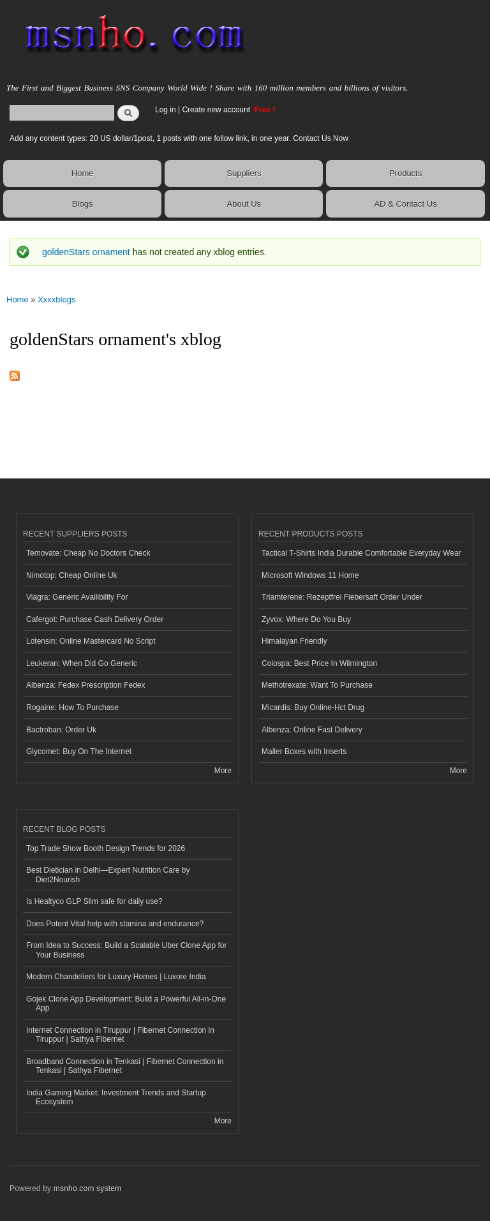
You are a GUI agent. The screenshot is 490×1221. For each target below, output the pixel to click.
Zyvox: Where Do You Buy (306, 619)
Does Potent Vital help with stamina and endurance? (115, 923)
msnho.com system (87, 1188)
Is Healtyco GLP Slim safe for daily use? (94, 901)
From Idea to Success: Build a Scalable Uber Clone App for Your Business (126, 950)
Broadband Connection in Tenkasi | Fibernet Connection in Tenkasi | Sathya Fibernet (124, 1066)
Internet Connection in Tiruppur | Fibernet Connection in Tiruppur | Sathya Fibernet (120, 1035)
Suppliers (243, 173)
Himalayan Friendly (294, 641)
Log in (165, 109)
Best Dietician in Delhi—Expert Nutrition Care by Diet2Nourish (107, 875)
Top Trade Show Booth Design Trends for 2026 (105, 848)
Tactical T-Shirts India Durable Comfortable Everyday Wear (361, 553)
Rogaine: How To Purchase (72, 707)
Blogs (82, 204)
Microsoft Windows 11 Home (310, 575)
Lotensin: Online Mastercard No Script (91, 641)
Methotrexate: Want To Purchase (317, 685)
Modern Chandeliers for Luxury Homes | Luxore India (116, 976)
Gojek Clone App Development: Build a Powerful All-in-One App (126, 1003)
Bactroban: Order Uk (61, 729)
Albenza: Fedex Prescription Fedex (85, 685)
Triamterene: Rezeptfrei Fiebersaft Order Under (342, 597)
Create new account (217, 109)
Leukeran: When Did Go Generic (81, 663)
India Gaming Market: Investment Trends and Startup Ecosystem (116, 1097)
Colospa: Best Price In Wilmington (319, 663)
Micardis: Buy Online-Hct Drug (313, 707)
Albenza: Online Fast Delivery (312, 729)
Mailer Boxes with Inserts (304, 751)
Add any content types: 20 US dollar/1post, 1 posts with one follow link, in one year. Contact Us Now (179, 138)
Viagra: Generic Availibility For (77, 597)
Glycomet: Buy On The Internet (78, 751)
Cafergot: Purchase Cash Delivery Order (94, 619)
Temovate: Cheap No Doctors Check (88, 553)
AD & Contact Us (405, 204)
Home (82, 173)
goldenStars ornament (86, 252)
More (223, 770)
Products (405, 173)
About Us (244, 204)
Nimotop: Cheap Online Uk (71, 575)
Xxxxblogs (56, 299)
